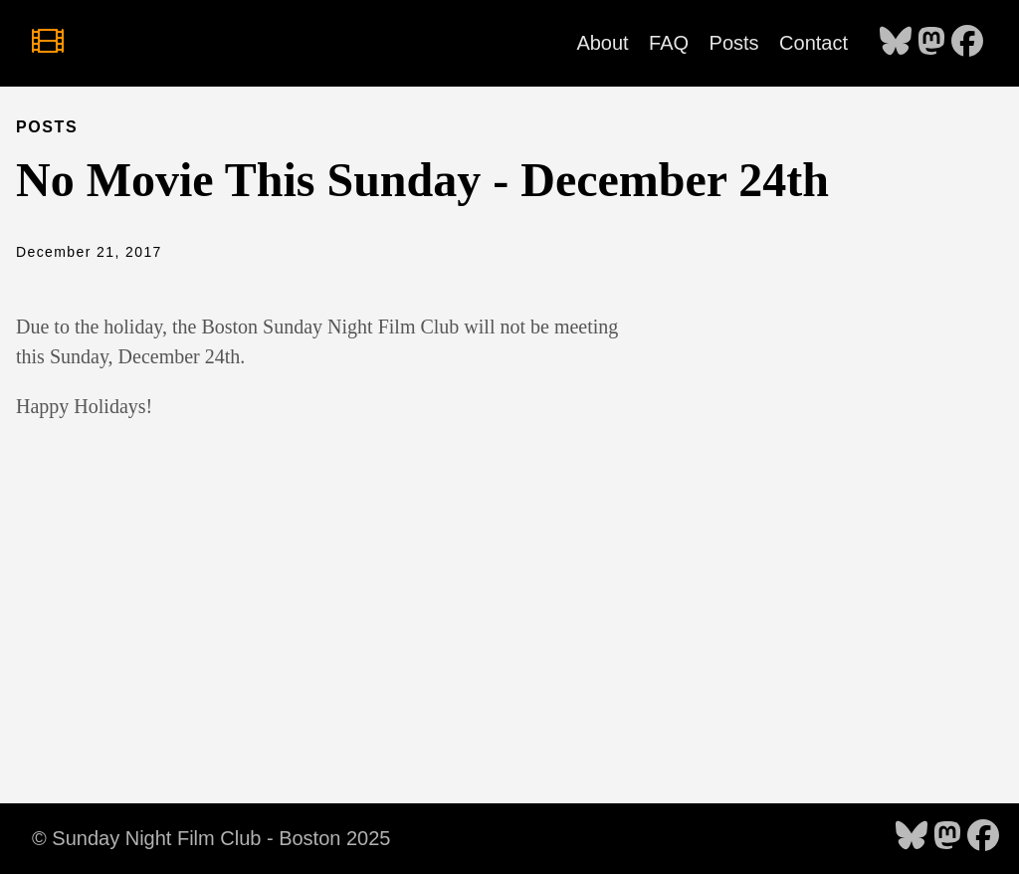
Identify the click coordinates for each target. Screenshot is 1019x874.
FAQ (669, 43)
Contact (813, 43)
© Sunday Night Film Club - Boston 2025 (211, 838)
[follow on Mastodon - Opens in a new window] (931, 43)
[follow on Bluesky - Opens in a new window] (896, 43)
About (602, 43)
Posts (734, 43)
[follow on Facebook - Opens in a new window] (967, 43)
